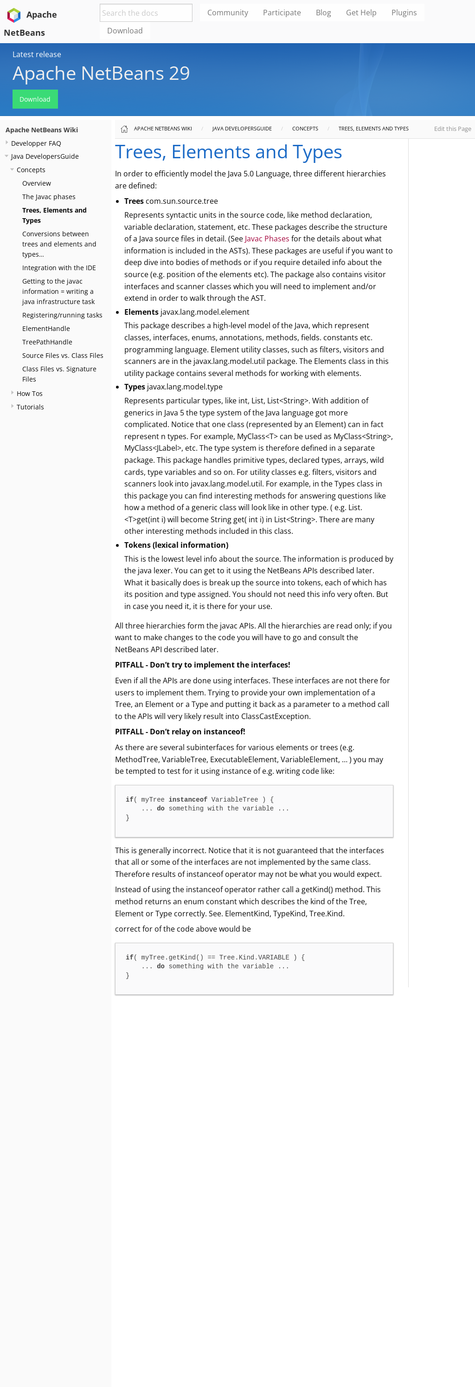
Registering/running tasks (62, 315)
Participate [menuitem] (282, 12)
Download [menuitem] (125, 31)
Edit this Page (452, 128)
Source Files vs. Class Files (62, 355)
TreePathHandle (47, 341)
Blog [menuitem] (323, 12)
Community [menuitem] (227, 12)
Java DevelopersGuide (45, 156)
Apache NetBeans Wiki (42, 129)
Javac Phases (267, 238)
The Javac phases (49, 196)
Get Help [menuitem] (361, 12)
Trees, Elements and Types (374, 128)
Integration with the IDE (59, 267)
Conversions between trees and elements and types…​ (59, 244)
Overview (36, 183)
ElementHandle (46, 328)
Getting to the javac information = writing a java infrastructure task (58, 291)
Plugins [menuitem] (404, 12)
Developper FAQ (36, 143)
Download (35, 99)
